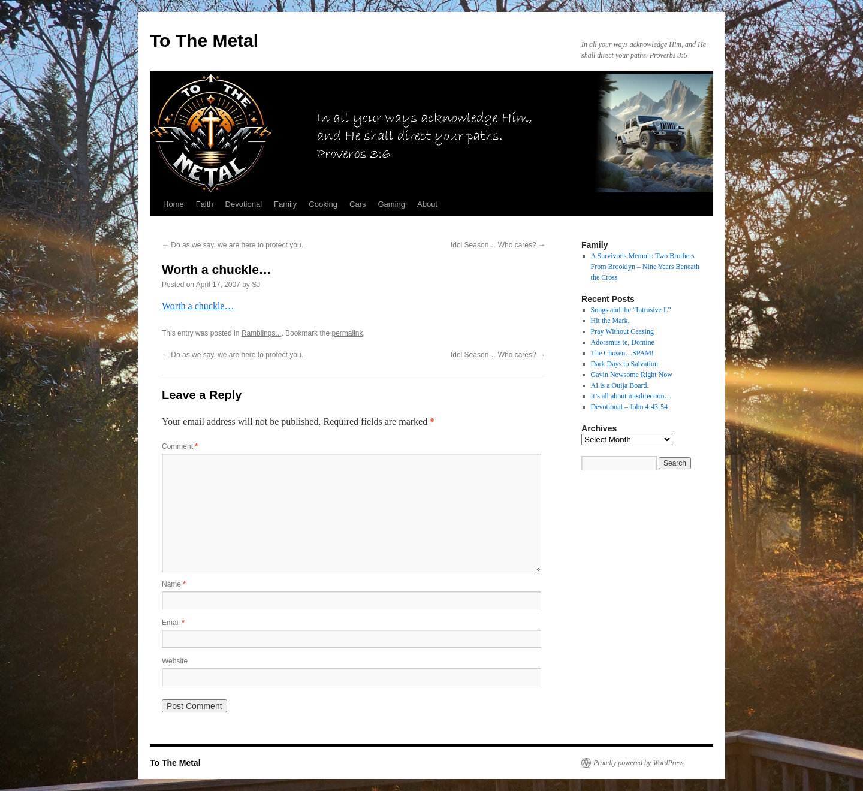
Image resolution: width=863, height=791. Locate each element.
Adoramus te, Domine (622, 342)
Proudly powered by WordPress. (639, 763)
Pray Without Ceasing (622, 331)
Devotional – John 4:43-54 (629, 407)
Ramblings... (262, 333)
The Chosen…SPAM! (622, 353)
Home (173, 204)
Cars (357, 204)
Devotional (243, 204)
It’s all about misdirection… (631, 396)
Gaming (391, 204)
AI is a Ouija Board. (620, 385)
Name (174, 584)
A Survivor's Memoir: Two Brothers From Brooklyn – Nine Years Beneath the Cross (645, 267)
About (427, 204)
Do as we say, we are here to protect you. (232, 245)
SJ (256, 284)
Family (285, 204)
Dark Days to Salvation (624, 364)
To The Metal (204, 40)
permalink (347, 333)
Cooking (323, 204)
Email (173, 622)
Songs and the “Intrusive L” (631, 310)
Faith (204, 204)
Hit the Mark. (610, 320)
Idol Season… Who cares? (498, 245)
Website (175, 661)
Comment (180, 446)
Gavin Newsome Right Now (631, 374)
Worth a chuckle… (198, 306)
